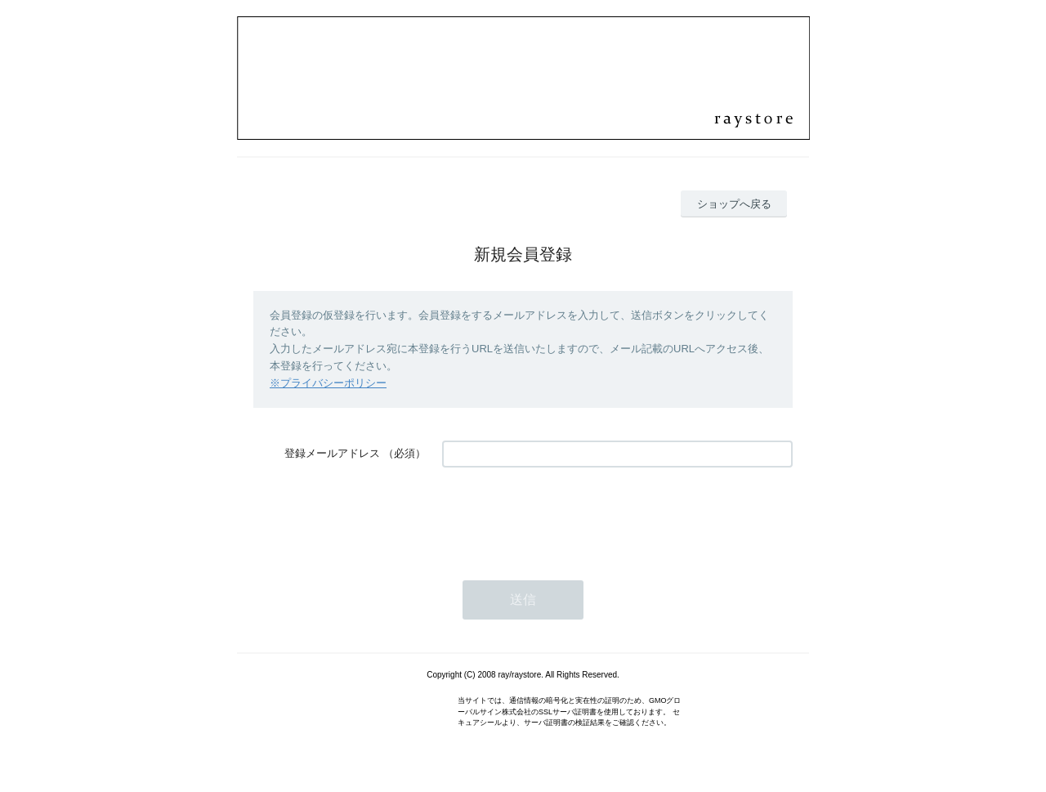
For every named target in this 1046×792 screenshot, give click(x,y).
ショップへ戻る (734, 204)
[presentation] (566, 516)
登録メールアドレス (332, 453)
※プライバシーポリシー (328, 383)
